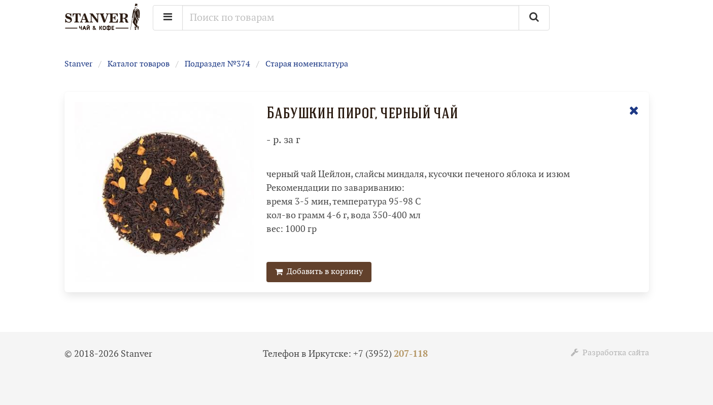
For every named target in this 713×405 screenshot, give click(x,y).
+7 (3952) (390, 354)
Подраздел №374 (217, 64)
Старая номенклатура (306, 64)
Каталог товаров (138, 64)
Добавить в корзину (319, 272)
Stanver (78, 64)
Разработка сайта (610, 353)
